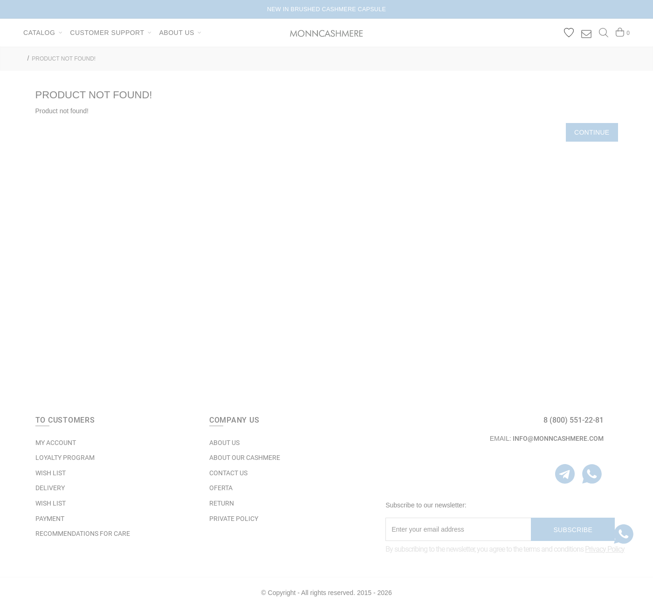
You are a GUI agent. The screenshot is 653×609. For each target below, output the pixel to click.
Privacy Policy (605, 549)
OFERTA (221, 488)
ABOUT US (224, 442)
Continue (592, 132)
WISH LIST (50, 473)
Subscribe (572, 530)
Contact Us (228, 473)
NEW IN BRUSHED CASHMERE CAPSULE (326, 9)
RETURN (221, 503)
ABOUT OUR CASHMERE (244, 457)
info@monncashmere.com (558, 438)
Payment (49, 518)
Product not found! (64, 58)
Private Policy (233, 518)
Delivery (50, 488)
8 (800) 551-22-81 (573, 420)
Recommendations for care (82, 533)
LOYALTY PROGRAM (65, 457)
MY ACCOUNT (55, 442)
